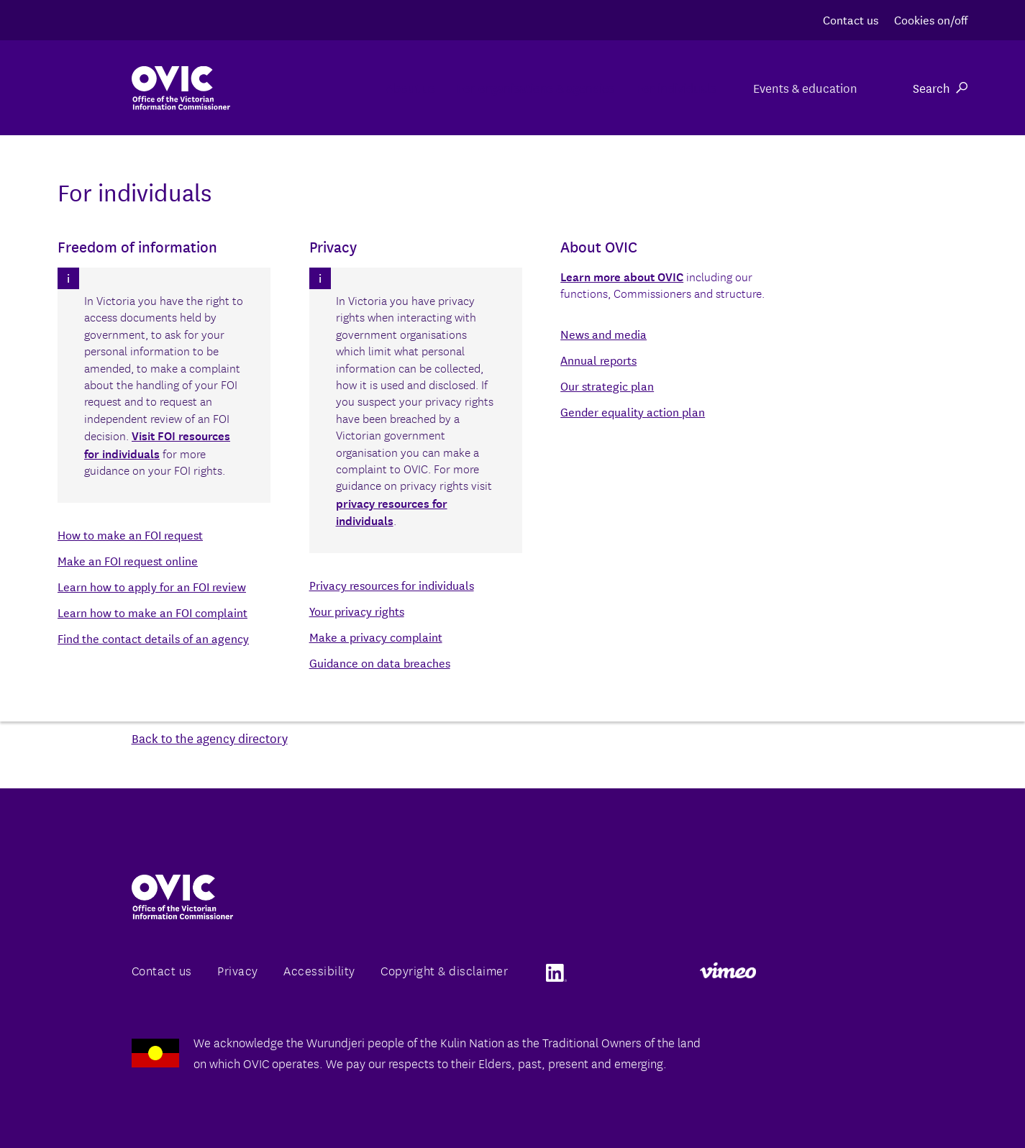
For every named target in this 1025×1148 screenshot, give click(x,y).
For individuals (653, 87)
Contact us (850, 19)
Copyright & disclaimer (444, 970)
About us (315, 87)
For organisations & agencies (476, 87)
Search (940, 87)
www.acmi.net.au (367, 651)
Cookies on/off (930, 19)
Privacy (237, 970)
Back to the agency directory (210, 738)
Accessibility (319, 970)
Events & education (803, 87)
